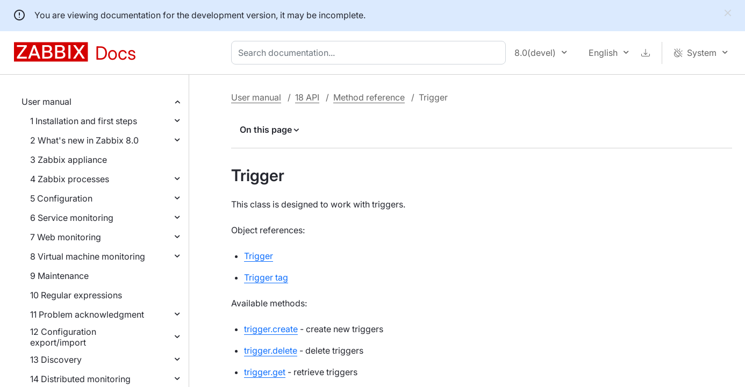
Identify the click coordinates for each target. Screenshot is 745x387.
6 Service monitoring (71, 217)
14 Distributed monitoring (80, 379)
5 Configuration (61, 198)
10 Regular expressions (76, 295)
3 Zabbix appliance (68, 159)
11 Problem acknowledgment (87, 314)
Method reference (369, 97)
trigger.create (271, 329)
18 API (307, 97)
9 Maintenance (59, 275)
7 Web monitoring (65, 237)
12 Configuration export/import (63, 337)
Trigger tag (266, 277)
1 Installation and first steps (83, 121)
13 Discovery (56, 359)
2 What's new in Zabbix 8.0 (84, 140)
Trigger (258, 255)
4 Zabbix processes (69, 179)
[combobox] (370, 52)
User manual (46, 101)
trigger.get (264, 372)
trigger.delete (270, 350)
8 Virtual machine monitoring (87, 256)
